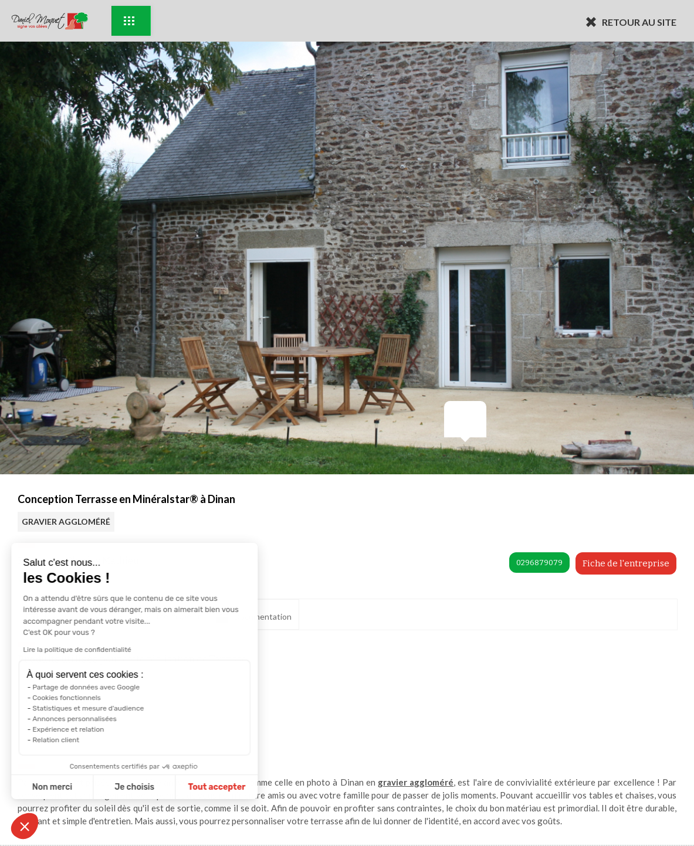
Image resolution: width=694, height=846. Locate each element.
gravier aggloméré (415, 782)
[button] (25, 826)
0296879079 (539, 562)
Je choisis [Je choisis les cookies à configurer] (81, 787)
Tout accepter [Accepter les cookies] (163, 787)
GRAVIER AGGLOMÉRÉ (66, 521)
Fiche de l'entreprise (626, 563)
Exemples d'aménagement (129, 20)
